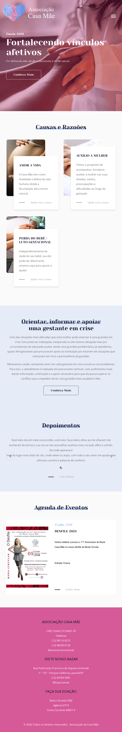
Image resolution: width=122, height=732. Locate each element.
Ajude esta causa (41, 202)
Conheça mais (24, 74)
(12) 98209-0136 (61, 645)
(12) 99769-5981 (61, 677)
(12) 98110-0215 (61, 640)
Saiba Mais (73, 589)
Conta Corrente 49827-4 (61, 710)
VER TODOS (66, 476)
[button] (113, 15)
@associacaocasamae (61, 650)
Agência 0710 (61, 705)
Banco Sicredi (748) (61, 700)
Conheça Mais (61, 390)
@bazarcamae (61, 682)
